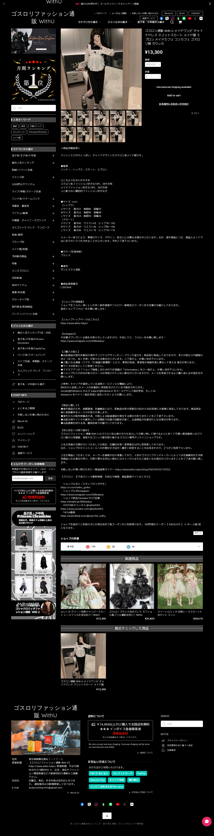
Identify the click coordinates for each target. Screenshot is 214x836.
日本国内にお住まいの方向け (174, 104)
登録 (50, 478)
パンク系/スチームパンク (26, 198)
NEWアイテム (19, 285)
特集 (14, 263)
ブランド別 (18, 242)
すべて (70, 546)
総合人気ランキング (23, 162)
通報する (198, 533)
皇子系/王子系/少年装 (24, 155)
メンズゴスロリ (20, 270)
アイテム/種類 (20, 213)
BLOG (182, 13)
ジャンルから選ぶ (119, 22)
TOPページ (101, 13)
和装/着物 (17, 234)
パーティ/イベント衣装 (25, 314)
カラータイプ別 (20, 299)
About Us (168, 13)
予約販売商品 (19, 256)
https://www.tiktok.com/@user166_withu (83, 515)
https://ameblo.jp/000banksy (76, 501)
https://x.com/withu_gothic (76, 487)
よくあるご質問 (119, 13)
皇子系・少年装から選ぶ (150, 22)
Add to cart (174, 95)
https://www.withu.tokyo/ (74, 323)
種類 (147, 59)
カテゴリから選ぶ (89, 22)
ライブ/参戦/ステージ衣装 (26, 191)
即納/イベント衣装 (22, 170)
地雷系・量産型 (20, 206)
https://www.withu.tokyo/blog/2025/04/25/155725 (142, 469)
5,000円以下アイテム (23, 184)
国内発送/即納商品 (22, 306)
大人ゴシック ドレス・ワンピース (30, 227)
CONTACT (195, 13)
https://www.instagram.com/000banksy (82, 494)
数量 (147, 71)
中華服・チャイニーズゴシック (29, 220)
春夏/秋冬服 (18, 292)
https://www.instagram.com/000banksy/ (83, 341)
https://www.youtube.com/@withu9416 (82, 508)
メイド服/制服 (20, 249)
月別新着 (17, 278)
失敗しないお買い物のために (145, 13)
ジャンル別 (18, 177)
